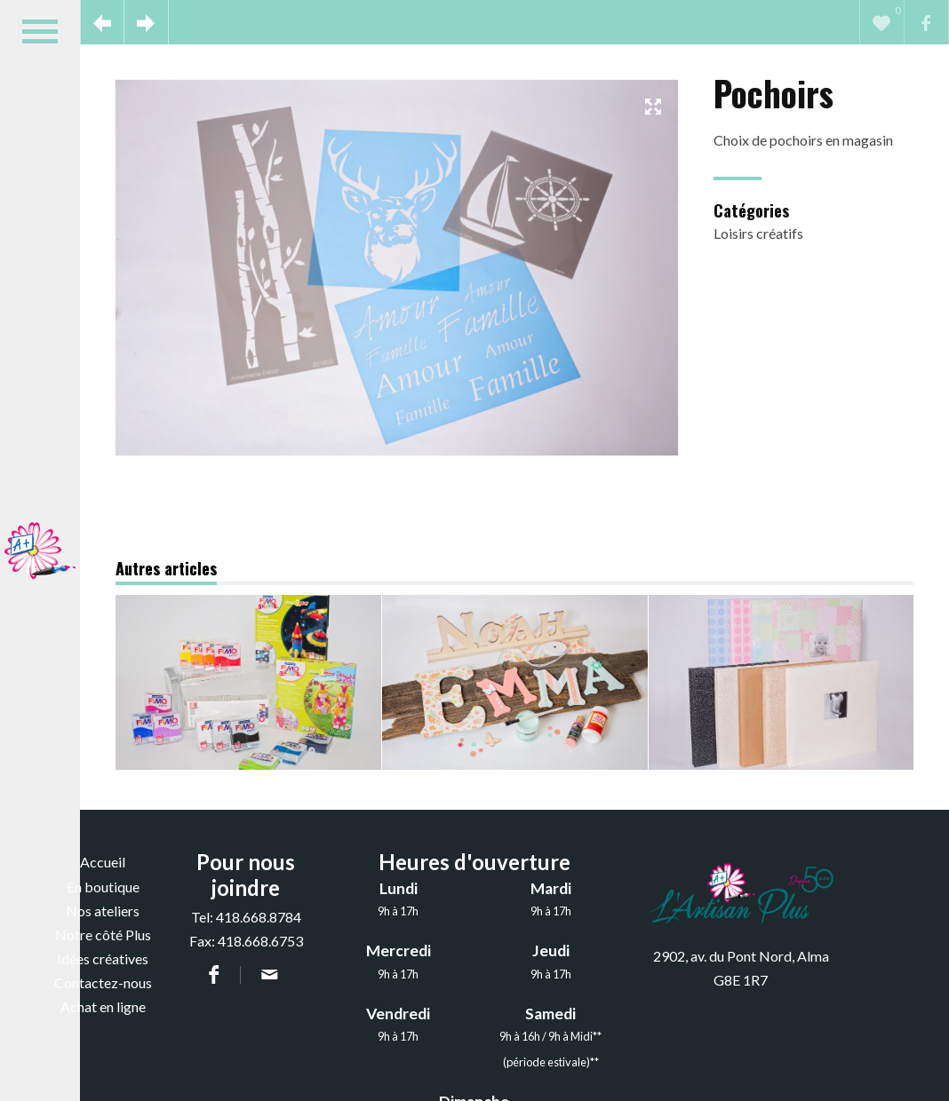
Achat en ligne (103, 1006)
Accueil (102, 861)
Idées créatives (102, 958)
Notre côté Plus (103, 934)
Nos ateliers (103, 910)
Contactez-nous (103, 982)
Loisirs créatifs (758, 233)
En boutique (103, 886)
